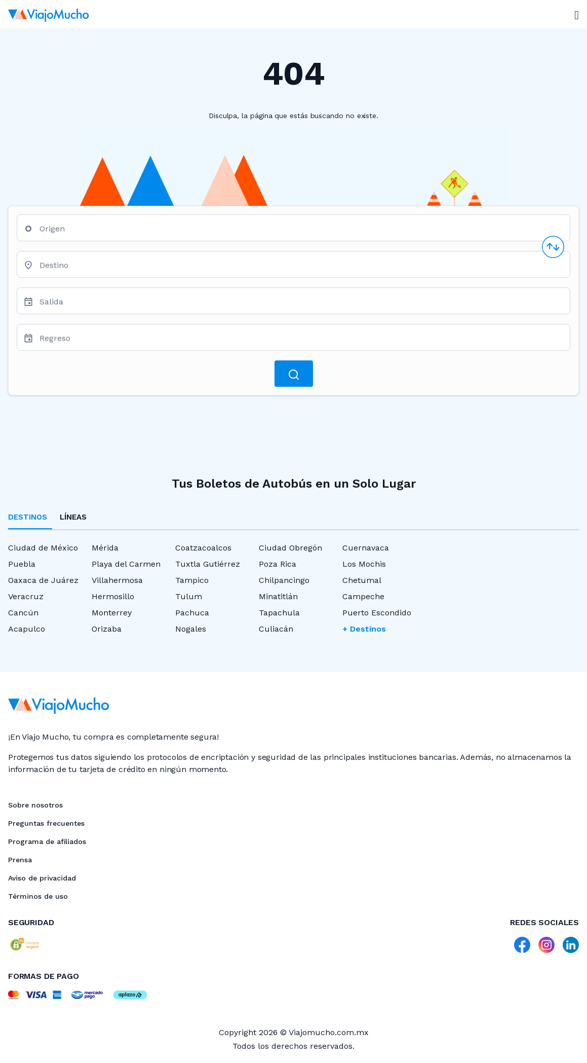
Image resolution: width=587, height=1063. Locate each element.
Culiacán (276, 629)
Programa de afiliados (47, 841)
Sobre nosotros (35, 805)
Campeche (363, 596)
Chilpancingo (284, 580)
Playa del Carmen (126, 564)
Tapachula (279, 612)
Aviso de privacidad (42, 878)
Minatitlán (278, 596)
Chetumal (361, 580)
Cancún (23, 612)
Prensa (20, 860)
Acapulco (26, 629)
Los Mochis (364, 564)
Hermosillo (113, 596)
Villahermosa (117, 580)
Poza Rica (277, 564)
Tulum (188, 596)
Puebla (21, 564)
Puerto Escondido (376, 612)
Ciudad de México (43, 548)
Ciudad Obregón (290, 548)
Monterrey (112, 612)
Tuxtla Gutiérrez (207, 564)
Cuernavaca (365, 548)
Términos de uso (38, 896)
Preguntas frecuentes (46, 823)
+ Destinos (364, 629)
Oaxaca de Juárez (43, 580)
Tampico (192, 580)
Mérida (105, 548)
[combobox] (301, 232)
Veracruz (26, 596)
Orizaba (107, 629)
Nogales (190, 629)
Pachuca (192, 612)
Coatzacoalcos (203, 548)
